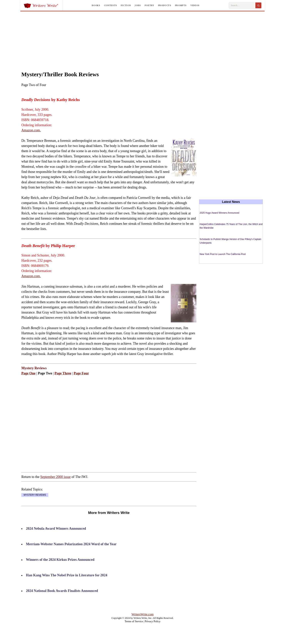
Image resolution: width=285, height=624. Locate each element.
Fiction (126, 5)
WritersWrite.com (143, 614)
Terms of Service (134, 621)
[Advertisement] (142, 37)
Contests (110, 5)
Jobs (138, 5)
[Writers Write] (43, 5)
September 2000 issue (55, 477)
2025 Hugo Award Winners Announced (219, 213)
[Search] (258, 5)
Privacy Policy (152, 621)
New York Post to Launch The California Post (223, 254)
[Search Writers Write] (242, 5)
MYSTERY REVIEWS (35, 495)
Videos (194, 5)
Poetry (149, 5)
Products (164, 5)
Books (96, 5)
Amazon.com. (31, 130)
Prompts (181, 5)
